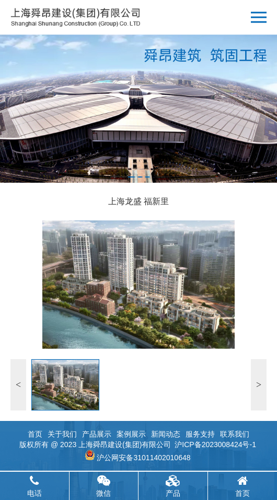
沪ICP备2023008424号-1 (215, 444)
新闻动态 (165, 434)
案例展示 (131, 434)
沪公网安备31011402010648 (143, 457)
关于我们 (62, 434)
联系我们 (234, 434)
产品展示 (96, 434)
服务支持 (200, 434)
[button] (131, 176)
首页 (35, 434)
